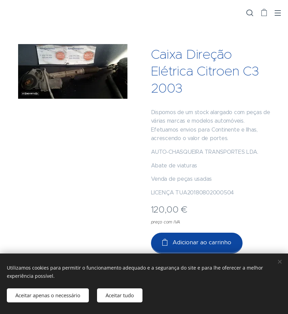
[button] (249, 12)
